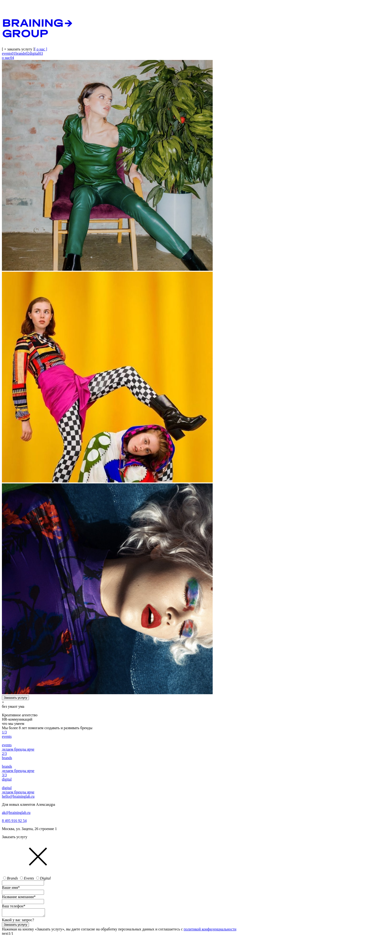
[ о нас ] (40, 49)
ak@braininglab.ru (16, 813)
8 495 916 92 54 (14, 821)
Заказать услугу (15, 697)
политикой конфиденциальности (210, 931)
